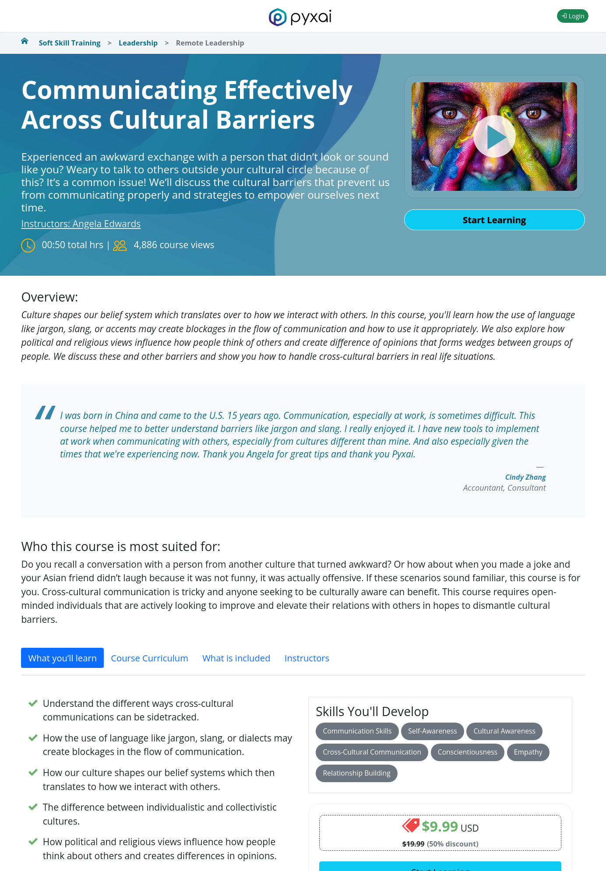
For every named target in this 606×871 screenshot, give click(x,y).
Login (572, 16)
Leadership (138, 43)
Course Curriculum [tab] (149, 658)
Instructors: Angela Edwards (81, 224)
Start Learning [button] (494, 220)
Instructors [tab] (307, 658)
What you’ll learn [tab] (62, 658)
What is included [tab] (236, 658)
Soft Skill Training (70, 43)
